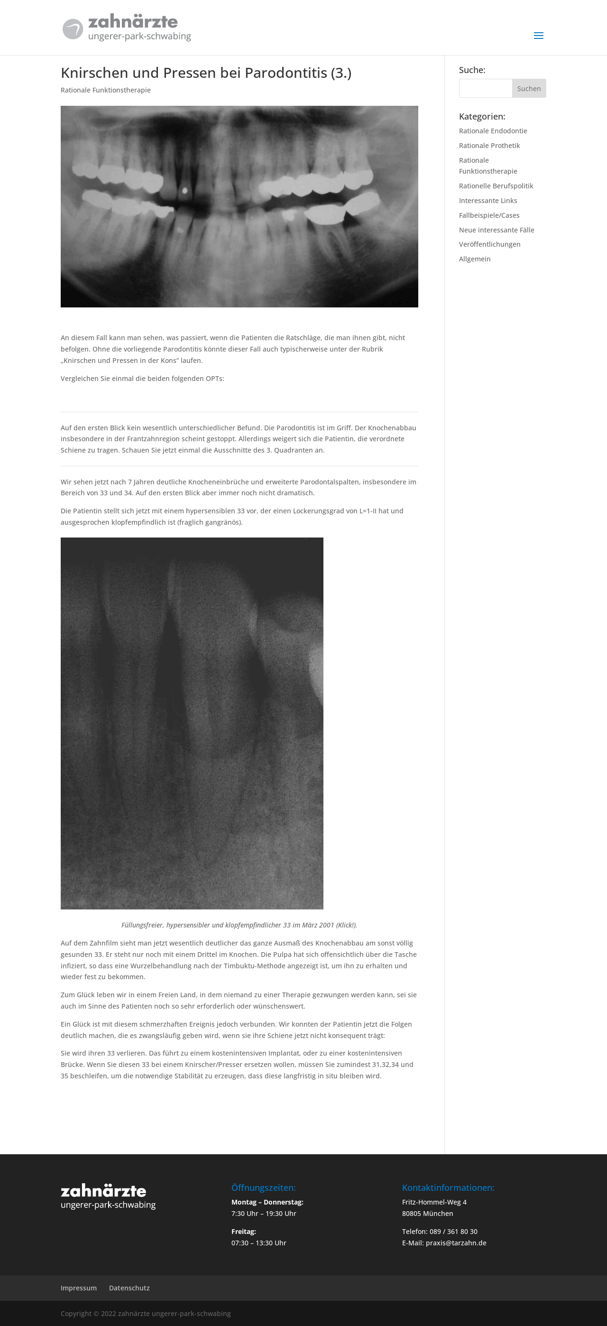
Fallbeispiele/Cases (489, 215)
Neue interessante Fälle (496, 229)
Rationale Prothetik (489, 145)
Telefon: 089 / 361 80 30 (440, 1231)
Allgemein (475, 258)
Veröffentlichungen (490, 244)
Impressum (79, 1287)
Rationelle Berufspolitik (496, 185)
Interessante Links (488, 200)
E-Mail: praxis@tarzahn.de (444, 1242)
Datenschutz (129, 1287)
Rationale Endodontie (493, 130)
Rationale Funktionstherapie (106, 89)
